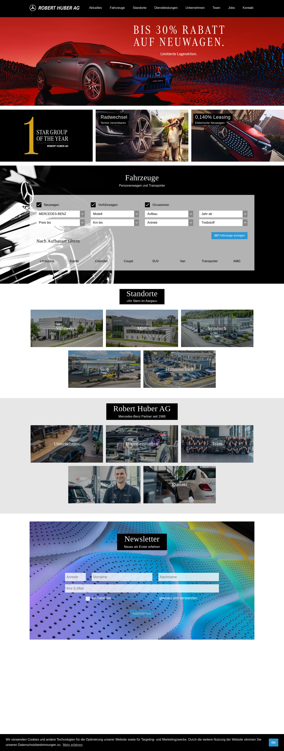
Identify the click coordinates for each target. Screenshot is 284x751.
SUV (155, 261)
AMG (236, 261)
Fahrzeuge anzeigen (229, 235)
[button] (21, 136)
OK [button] (273, 742)
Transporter (210, 261)
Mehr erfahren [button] (73, 744)
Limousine (47, 261)
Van (182, 261)
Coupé (128, 261)
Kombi (74, 261)
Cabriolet (101, 261)
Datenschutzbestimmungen (135, 598)
